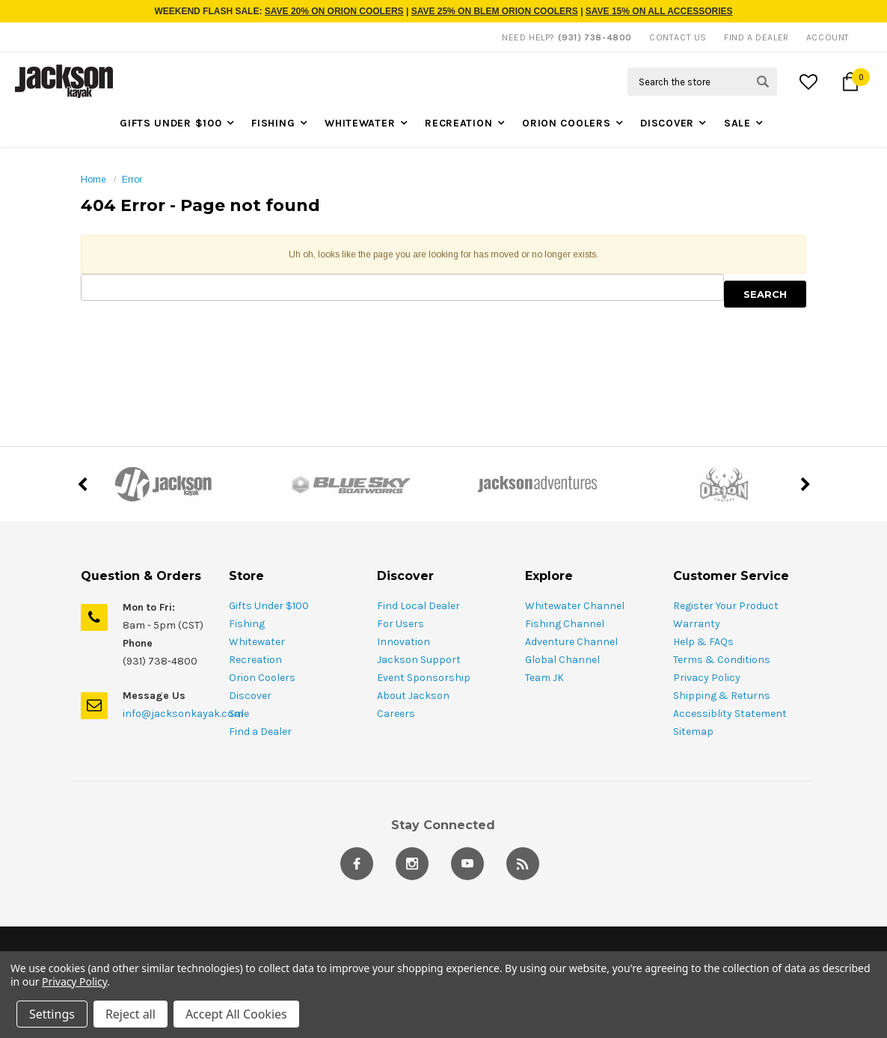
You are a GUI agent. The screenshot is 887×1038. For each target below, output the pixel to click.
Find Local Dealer (418, 605)
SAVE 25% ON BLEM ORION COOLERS (494, 11)
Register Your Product (726, 605)
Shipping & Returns (721, 695)
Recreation (458, 123)
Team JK (544, 677)
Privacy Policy (706, 677)
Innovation (403, 641)
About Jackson (413, 695)
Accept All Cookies (236, 1014)
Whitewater (360, 123)
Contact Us (678, 37)
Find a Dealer (260, 731)
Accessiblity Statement (730, 713)
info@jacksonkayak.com (183, 713)
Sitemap (693, 731)
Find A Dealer (756, 37)
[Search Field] (702, 81)
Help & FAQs (703, 641)
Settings (52, 1014)
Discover (667, 123)
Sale (737, 123)
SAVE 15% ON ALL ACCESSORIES (659, 11)
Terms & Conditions (721, 659)
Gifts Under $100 (170, 123)
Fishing (273, 123)
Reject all (130, 1014)
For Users (400, 623)
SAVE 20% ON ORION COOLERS (334, 11)
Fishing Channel (564, 623)
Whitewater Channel (574, 605)
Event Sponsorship (423, 677)
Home (93, 179)
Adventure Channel (571, 641)
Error (132, 179)
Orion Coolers (566, 123)
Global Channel (562, 659)
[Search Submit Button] (763, 81)
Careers (396, 713)
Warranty (696, 623)
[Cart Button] (850, 81)
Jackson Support (419, 659)
